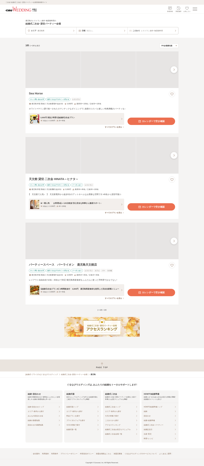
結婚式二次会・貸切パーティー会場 (74, 374)
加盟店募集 (118, 454)
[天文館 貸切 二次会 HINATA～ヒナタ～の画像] (102, 155)
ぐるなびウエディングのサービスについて (141, 454)
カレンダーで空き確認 (151, 121)
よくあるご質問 (165, 454)
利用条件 (54, 454)
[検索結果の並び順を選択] (169, 45)
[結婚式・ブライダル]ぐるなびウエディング (42, 374)
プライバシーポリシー (68, 454)
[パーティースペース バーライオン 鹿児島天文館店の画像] (102, 241)
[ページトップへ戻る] (102, 365)
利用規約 (45, 454)
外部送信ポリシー (87, 454)
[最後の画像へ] (174, 69)
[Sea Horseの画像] (102, 69)
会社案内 (36, 454)
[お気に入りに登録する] (172, 94)
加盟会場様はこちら (103, 454)
